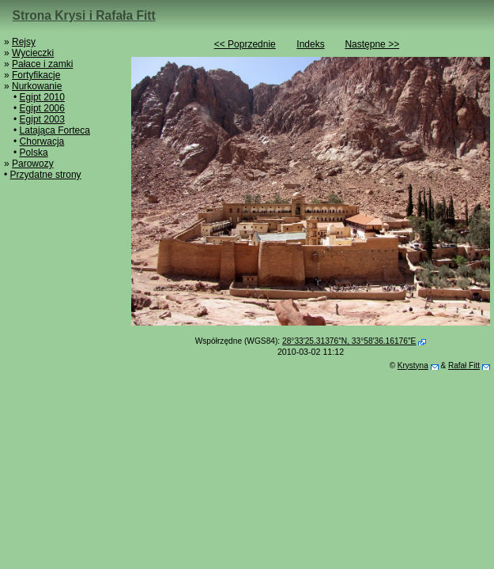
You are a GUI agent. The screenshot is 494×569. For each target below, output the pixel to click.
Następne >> (372, 44)
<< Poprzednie (245, 44)
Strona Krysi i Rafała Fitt (84, 15)
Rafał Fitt (464, 365)
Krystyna (413, 365)
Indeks (310, 44)
